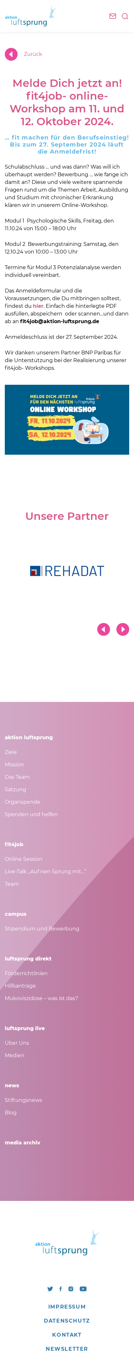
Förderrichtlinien (26, 973)
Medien (14, 1055)
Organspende (22, 802)
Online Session (24, 859)
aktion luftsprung (29, 737)
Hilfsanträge (20, 986)
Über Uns (17, 1043)
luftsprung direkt (28, 959)
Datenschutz (67, 1321)
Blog (11, 1113)
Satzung (15, 789)
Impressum (67, 1307)
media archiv (22, 1143)
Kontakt (67, 1335)
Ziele (11, 752)
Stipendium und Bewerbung (42, 929)
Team (12, 884)
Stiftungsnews (23, 1100)
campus (16, 914)
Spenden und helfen (31, 814)
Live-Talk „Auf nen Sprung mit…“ (45, 872)
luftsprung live (25, 1028)
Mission (14, 765)
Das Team (17, 777)
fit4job (14, 844)
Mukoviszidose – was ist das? (41, 998)
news (12, 1085)
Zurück (23, 54)
